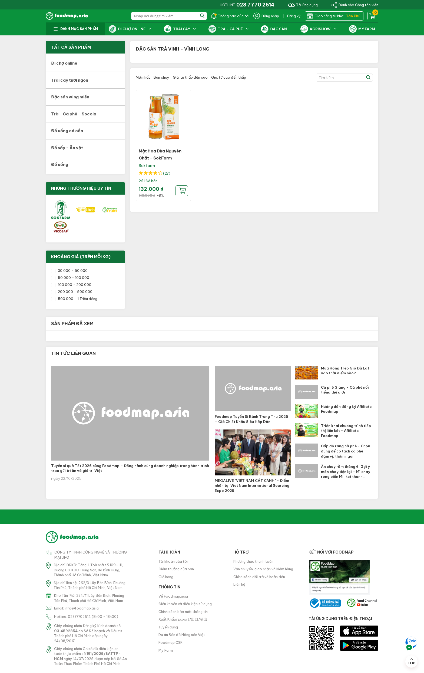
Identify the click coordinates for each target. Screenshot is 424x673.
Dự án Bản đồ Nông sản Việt (181, 634)
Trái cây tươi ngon (69, 80)
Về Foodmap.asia (173, 596)
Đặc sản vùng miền (70, 96)
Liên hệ (239, 584)
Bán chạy (161, 77)
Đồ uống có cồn (67, 130)
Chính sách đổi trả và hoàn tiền (259, 577)
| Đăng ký (292, 16)
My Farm (165, 650)
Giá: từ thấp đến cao (190, 77)
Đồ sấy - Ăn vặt (67, 147)
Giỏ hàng (165, 577)
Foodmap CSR (170, 642)
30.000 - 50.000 (69, 270)
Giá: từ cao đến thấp (228, 77)
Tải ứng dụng (303, 5)
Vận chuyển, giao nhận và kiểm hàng (263, 569)
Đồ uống (59, 164)
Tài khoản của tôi (173, 561)
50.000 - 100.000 (70, 277)
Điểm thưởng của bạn (176, 569)
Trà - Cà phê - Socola (73, 113)
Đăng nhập (266, 16)
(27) (166, 173)
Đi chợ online (64, 63)
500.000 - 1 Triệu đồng (74, 298)
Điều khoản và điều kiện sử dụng (185, 604)
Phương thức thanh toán (253, 561)
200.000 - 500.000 (71, 291)
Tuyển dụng (168, 627)
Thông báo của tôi (230, 16)
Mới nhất (143, 77)
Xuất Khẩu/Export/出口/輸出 (182, 619)
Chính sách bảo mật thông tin (183, 611)
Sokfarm (147, 165)
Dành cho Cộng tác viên (354, 5)
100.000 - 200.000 (71, 284)
